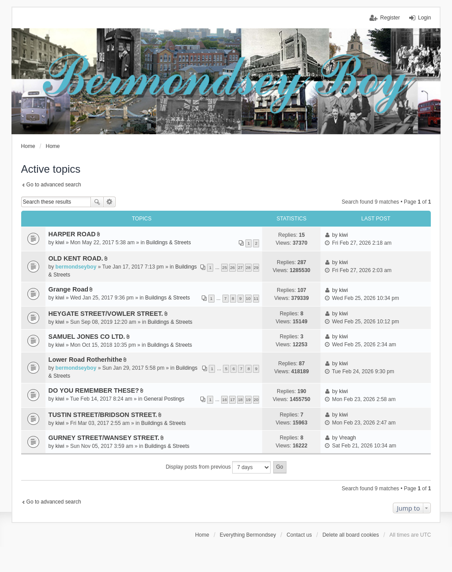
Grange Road (68, 289)
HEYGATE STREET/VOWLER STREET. (106, 313)
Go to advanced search (53, 185)
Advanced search (110, 202)
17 (232, 399)
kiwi (60, 242)
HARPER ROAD (72, 234)
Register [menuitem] (390, 18)
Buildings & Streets (168, 242)
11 (256, 298)
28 (248, 267)
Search (97, 202)
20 (256, 399)
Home (202, 535)
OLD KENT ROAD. (76, 258)
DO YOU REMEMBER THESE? (94, 390)
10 (248, 298)
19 (248, 399)
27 (240, 267)
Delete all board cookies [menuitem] (350, 535)
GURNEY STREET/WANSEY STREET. (104, 437)
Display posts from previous (218, 467)
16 (224, 399)
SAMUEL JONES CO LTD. (87, 336)
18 (240, 399)
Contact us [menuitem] (299, 535)
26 (232, 267)
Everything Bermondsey (248, 535)
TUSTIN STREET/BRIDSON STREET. (103, 414)
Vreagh (347, 438)
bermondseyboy (76, 267)
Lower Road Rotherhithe (85, 359)
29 (256, 267)
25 (224, 267)
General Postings (164, 399)
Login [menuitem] (424, 18)
